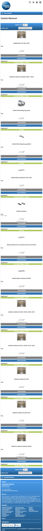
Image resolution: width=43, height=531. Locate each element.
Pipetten (31, 507)
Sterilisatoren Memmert (20, 511)
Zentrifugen (31, 510)
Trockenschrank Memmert (19, 513)
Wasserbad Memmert (20, 515)
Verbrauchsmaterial (33, 511)
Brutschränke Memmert (7, 511)
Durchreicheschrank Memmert (6, 513)
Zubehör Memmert (19, 516)
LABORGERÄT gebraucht (5, 515)
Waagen (31, 508)
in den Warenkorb (21, 58)
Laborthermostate (19, 507)
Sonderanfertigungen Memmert (20, 509)
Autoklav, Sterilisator (7, 508)
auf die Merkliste (21, 55)
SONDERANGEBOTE (7, 507)
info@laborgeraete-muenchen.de (10, 490)
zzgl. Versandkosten (22, 528)
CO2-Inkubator (5, 510)
